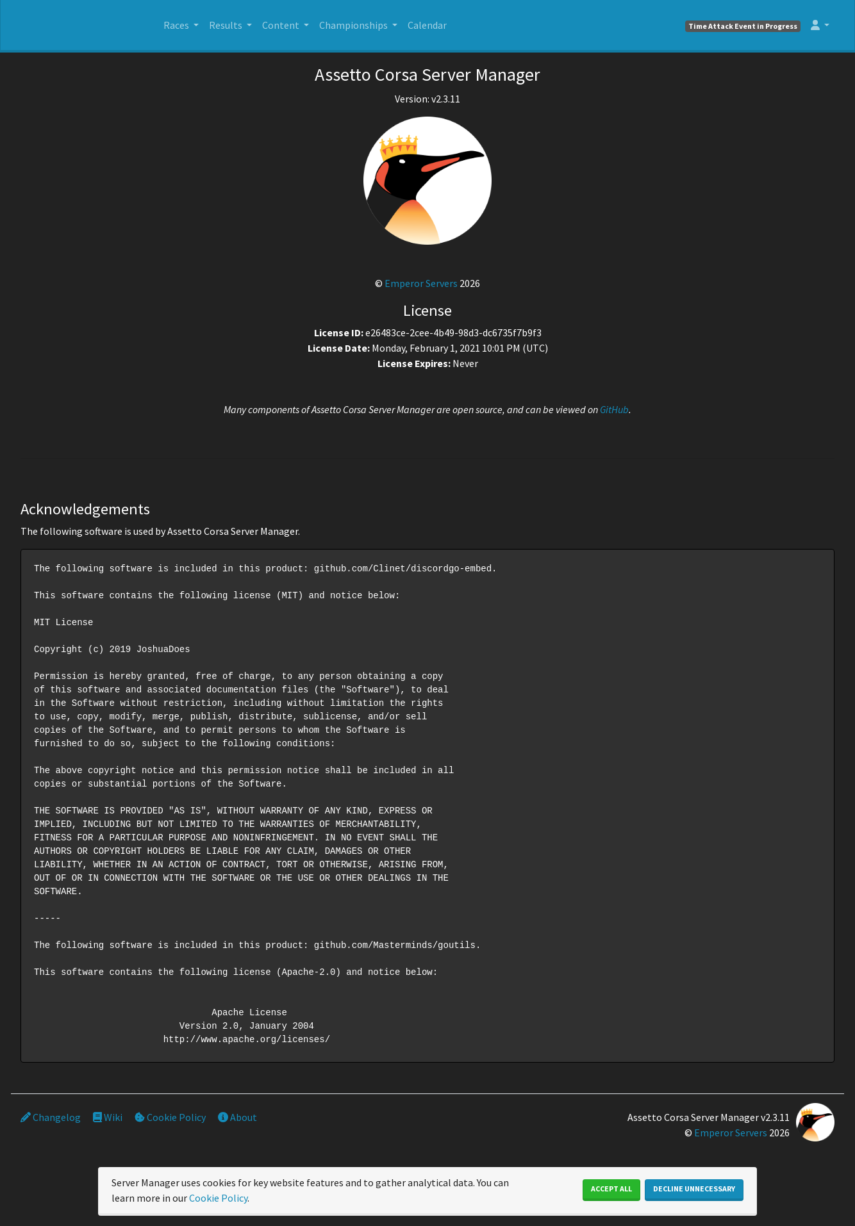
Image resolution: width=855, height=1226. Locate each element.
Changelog (51, 1117)
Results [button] (226, 25)
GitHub (614, 409)
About (237, 1117)
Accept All (611, 1188)
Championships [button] (354, 25)
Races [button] (177, 25)
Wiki (107, 1117)
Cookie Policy (170, 1117)
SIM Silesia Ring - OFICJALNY (84, 29)
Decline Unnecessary (694, 1188)
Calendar (427, 25)
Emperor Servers (421, 283)
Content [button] (281, 25)
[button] (820, 25)
